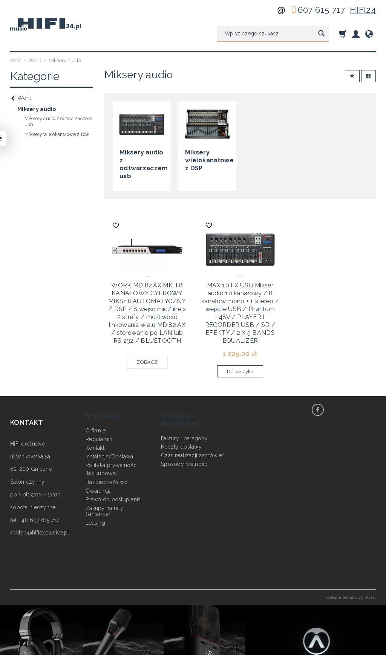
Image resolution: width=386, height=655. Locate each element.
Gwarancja (99, 455)
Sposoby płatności (185, 429)
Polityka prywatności (112, 430)
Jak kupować (102, 438)
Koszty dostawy (181, 411)
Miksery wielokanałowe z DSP (206, 158)
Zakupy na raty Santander (104, 476)
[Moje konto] (356, 34)
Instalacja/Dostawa (109, 421)
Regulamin (99, 404)
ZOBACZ (147, 341)
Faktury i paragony (184, 403)
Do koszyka (240, 344)
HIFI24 (363, 10)
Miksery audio (36, 109)
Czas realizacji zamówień (193, 420)
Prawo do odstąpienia (113, 464)
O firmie (96, 395)
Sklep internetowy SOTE (351, 569)
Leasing (95, 487)
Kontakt (95, 412)
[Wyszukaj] (321, 34)
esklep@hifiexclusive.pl (39, 505)
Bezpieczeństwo (107, 447)
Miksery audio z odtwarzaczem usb (140, 158)
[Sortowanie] (352, 76)
